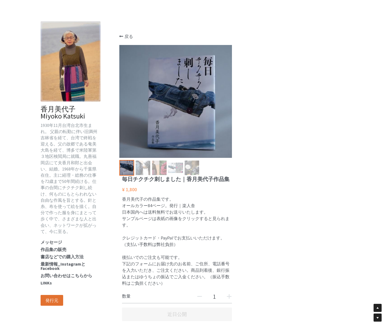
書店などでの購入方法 (62, 256)
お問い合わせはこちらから (66, 275)
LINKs (46, 283)
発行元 (51, 300)
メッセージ (51, 242)
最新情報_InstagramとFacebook (63, 266)
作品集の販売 (53, 249)
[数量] (326, 171)
